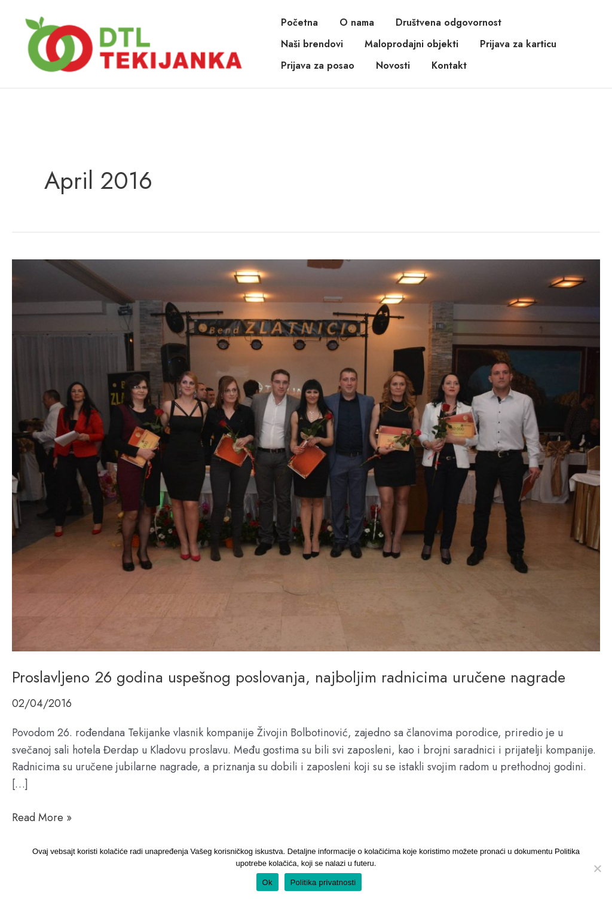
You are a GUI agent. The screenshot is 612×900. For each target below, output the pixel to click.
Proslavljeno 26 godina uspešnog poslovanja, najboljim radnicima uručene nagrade (288, 677)
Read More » (42, 817)
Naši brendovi (312, 44)
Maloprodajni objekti (411, 44)
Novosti (393, 65)
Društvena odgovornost (448, 22)
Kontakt (449, 65)
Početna (299, 22)
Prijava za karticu (518, 44)
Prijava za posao (317, 65)
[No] (597, 868)
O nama (356, 22)
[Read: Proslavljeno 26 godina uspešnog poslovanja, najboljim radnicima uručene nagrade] (306, 454)
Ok (267, 882)
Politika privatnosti (323, 882)
